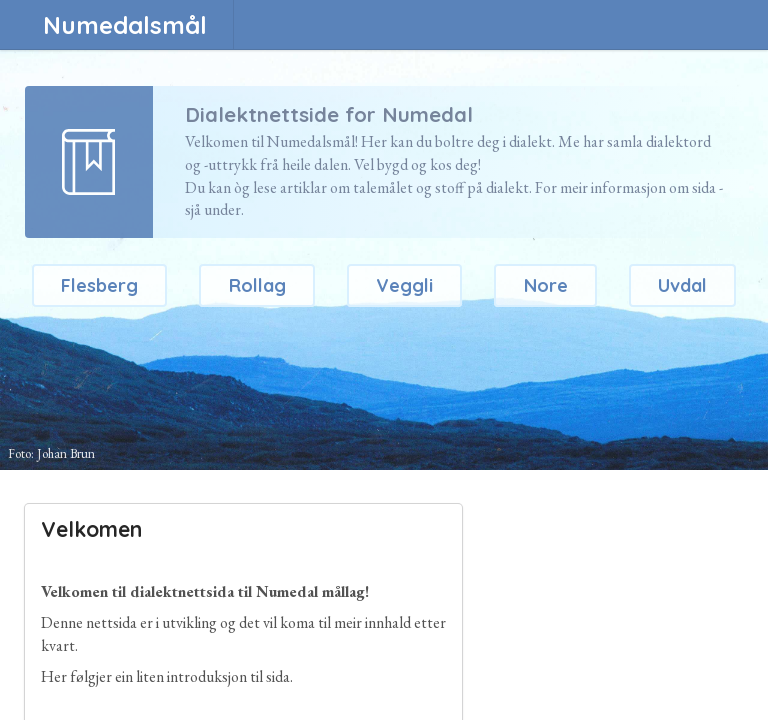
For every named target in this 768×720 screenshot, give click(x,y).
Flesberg (99, 285)
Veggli (404, 285)
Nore (546, 285)
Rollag (257, 285)
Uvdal (682, 285)
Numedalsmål (125, 25)
